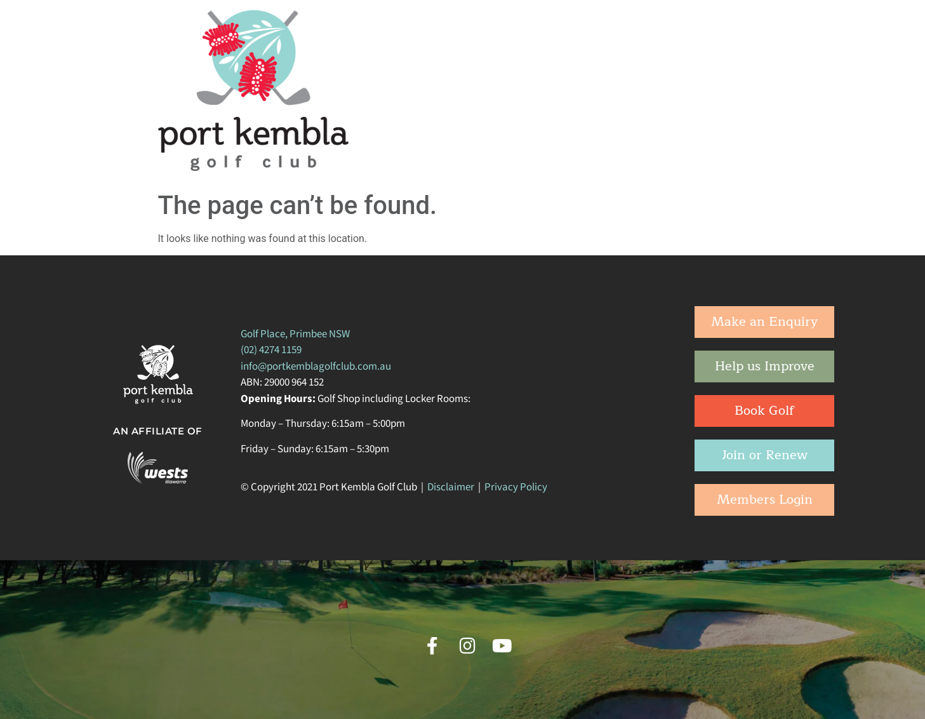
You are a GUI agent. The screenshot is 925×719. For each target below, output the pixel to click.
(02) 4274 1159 (271, 350)
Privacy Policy (515, 487)
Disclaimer (450, 487)
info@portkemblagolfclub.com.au (316, 366)
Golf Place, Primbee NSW (295, 334)
